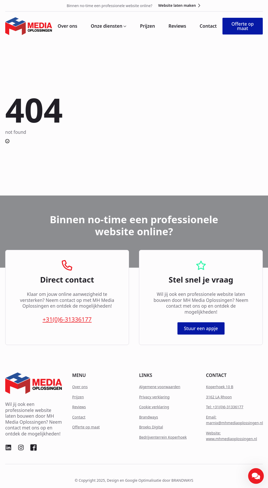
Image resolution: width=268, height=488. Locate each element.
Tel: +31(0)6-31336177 (224, 406)
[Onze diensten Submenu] (124, 26)
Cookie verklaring (154, 406)
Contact (208, 26)
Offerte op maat (86, 426)
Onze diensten (106, 26)
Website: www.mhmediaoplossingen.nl (231, 435)
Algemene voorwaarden (159, 386)
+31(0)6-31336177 (67, 319)
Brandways (148, 417)
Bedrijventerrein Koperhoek (163, 437)
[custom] (8, 447)
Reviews (177, 26)
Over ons (67, 26)
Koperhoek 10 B (219, 386)
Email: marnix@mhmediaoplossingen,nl (234, 420)
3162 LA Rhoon (219, 396)
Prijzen (147, 26)
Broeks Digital (151, 426)
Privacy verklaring (154, 396)
